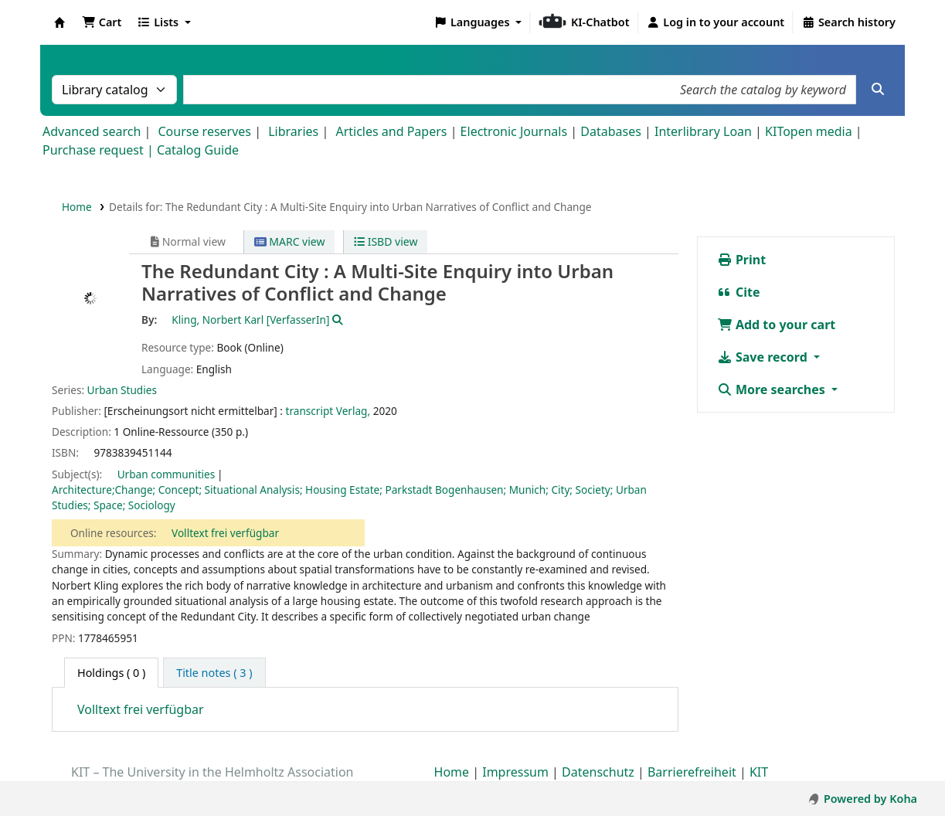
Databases (610, 131)
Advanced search (91, 131)
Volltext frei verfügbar (225, 532)
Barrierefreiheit (692, 771)
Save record (764, 357)
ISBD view (385, 241)
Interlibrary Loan (703, 131)
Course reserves (204, 131)
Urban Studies (122, 389)
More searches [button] (772, 389)
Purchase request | (99, 149)
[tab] (214, 673)
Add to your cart (776, 324)
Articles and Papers (391, 131)
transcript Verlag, (328, 410)
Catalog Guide (198, 149)
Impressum (515, 771)
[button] (101, 22)
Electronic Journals (514, 131)
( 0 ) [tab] (111, 672)
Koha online (59, 22)
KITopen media (808, 131)
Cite (738, 292)
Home (77, 206)
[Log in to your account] (716, 22)
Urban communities (166, 474)
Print (741, 259)
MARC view (289, 241)
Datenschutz (598, 771)
